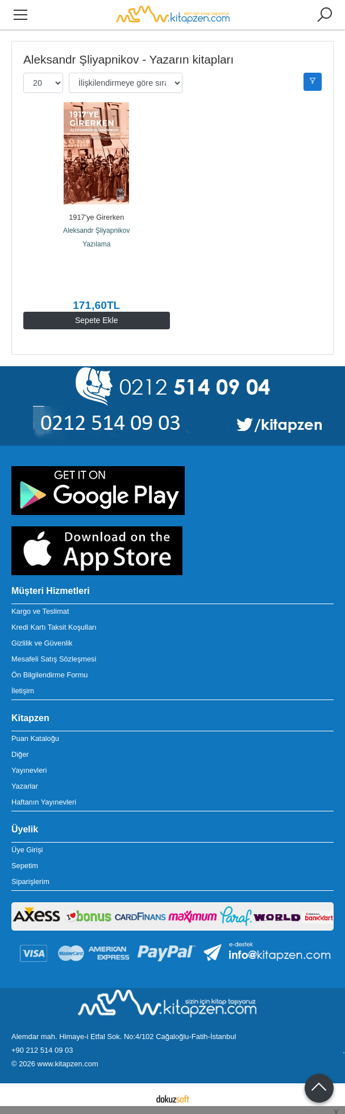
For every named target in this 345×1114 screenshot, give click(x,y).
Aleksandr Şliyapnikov (96, 230)
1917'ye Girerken (96, 217)
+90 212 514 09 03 (42, 1050)
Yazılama (96, 244)
